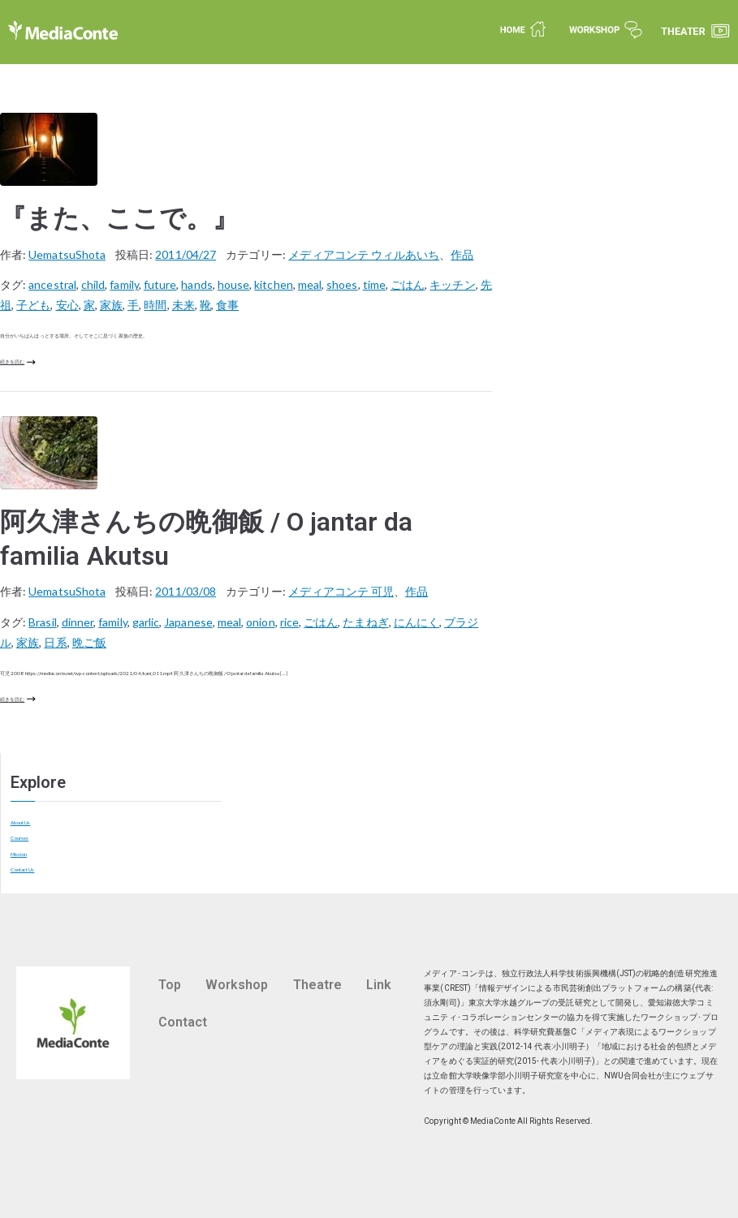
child (93, 284)
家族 (111, 305)
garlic (145, 622)
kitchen (273, 284)
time (374, 284)
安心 (67, 305)
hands (196, 284)
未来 (183, 305)
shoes (341, 284)
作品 (462, 254)
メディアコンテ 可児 (341, 591)
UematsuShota (67, 254)
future (160, 284)
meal (310, 284)
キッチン (452, 284)
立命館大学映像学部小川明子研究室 (497, 1075)
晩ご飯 (89, 642)
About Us (21, 822)
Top (169, 984)
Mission (19, 854)
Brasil (42, 622)
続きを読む (18, 362)
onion (260, 622)
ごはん (408, 284)
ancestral (52, 284)
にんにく (416, 622)
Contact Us (23, 869)
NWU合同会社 (630, 1075)
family (124, 284)
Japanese (188, 622)
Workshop (237, 984)
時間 (155, 305)
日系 (55, 642)
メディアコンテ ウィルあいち (363, 254)
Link (378, 984)
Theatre (317, 984)
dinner (77, 622)
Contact (182, 1022)
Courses (19, 838)
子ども (33, 305)
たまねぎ (365, 622)
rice (289, 622)
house (233, 284)
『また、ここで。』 (119, 218)
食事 (227, 305)
